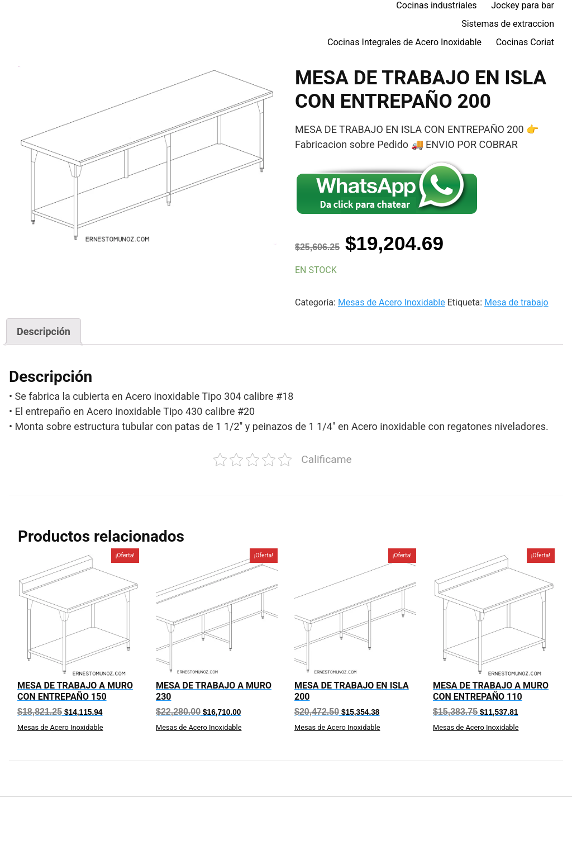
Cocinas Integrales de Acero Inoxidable (404, 42)
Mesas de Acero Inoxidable (391, 302)
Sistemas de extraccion (507, 23)
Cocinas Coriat (525, 42)
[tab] (43, 331)
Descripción (43, 331)
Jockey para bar (522, 5)
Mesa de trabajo (516, 302)
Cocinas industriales (436, 5)
